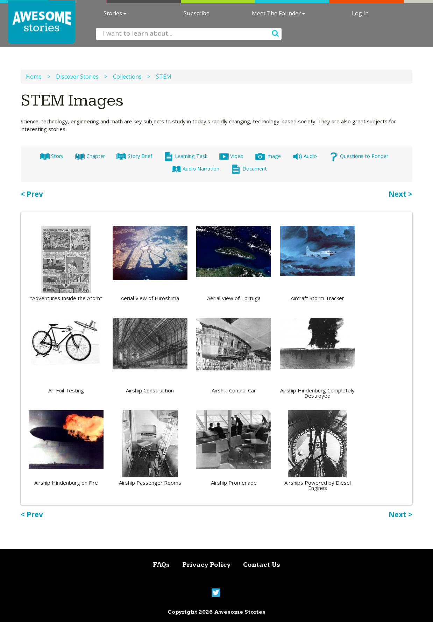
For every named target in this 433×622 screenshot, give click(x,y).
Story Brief (134, 156)
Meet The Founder (278, 13)
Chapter (90, 156)
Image (268, 156)
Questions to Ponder (358, 156)
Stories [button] (115, 13)
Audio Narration (195, 168)
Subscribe (197, 13)
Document (249, 168)
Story (51, 156)
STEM (163, 76)
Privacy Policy (206, 565)
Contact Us (261, 565)
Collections (127, 76)
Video (231, 156)
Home (34, 76)
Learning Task (185, 156)
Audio (304, 156)
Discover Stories (77, 76)
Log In (360, 13)
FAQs (161, 565)
